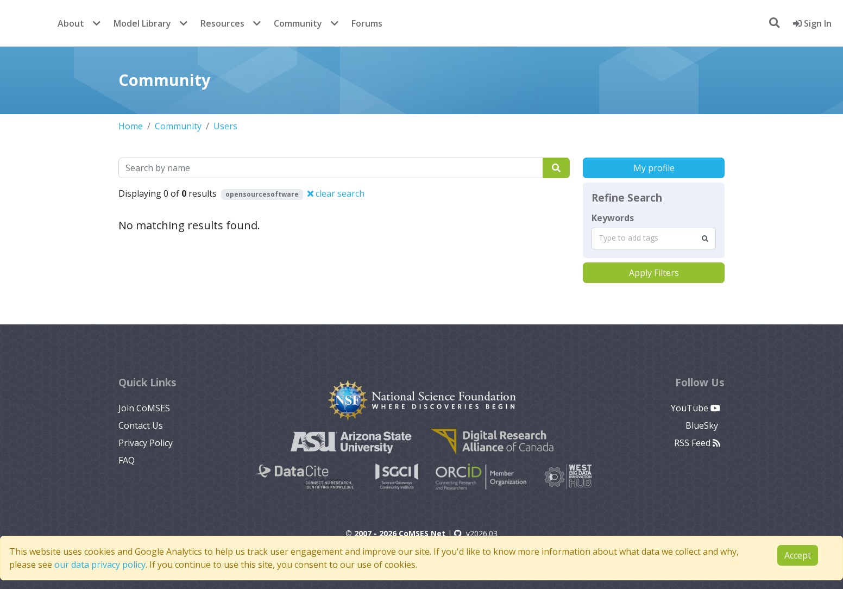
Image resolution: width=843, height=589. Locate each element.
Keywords (613, 217)
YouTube (695, 408)
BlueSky (702, 425)
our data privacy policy (100, 565)
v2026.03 (476, 533)
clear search (335, 193)
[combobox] (654, 238)
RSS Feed (697, 443)
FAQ (126, 460)
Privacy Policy (145, 443)
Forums (366, 23)
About (71, 23)
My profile (654, 168)
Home (130, 126)
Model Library (142, 23)
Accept (797, 555)
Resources (222, 23)
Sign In (812, 23)
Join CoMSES (144, 408)
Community (298, 23)
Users (225, 126)
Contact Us (140, 425)
